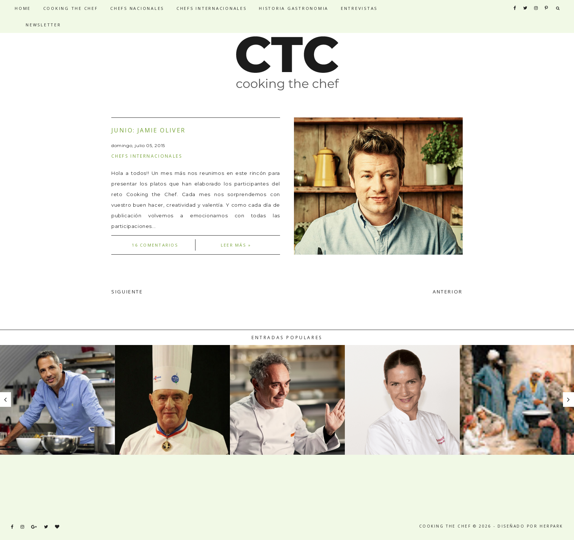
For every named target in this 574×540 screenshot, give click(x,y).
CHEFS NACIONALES (137, 8)
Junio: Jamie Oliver (148, 130)
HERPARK (551, 526)
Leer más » (236, 245)
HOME (23, 8)
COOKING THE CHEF (70, 8)
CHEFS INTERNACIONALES (211, 8)
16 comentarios (155, 245)
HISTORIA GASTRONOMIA (293, 8)
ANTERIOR (448, 291)
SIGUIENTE (127, 291)
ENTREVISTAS (359, 8)
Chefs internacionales (146, 156)
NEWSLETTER (43, 24)
